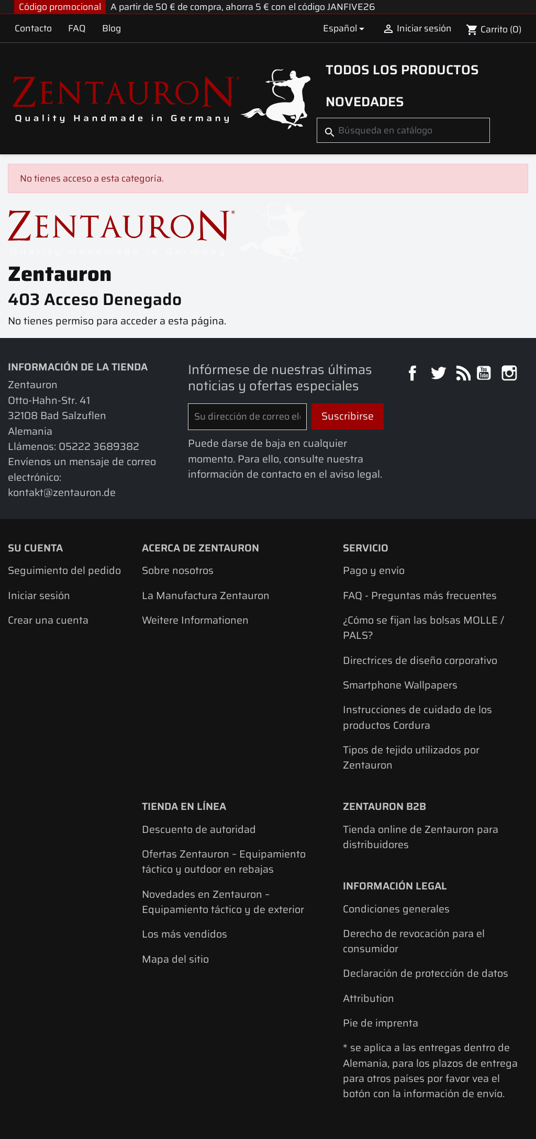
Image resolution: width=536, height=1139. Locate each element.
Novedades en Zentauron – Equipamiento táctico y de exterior (223, 902)
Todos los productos (402, 69)
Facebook (414, 374)
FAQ (77, 28)
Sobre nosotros (178, 570)
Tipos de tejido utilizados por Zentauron (411, 757)
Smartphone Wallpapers (400, 685)
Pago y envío (374, 570)
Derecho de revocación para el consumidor (414, 941)
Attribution (368, 998)
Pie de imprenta (380, 1023)
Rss (462, 374)
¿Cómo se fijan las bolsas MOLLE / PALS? (423, 628)
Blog (111, 28)
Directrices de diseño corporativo (420, 660)
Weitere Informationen (195, 620)
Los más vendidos (184, 934)
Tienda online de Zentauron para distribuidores (420, 837)
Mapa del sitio (175, 959)
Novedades (365, 101)
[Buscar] (403, 130)
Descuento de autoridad (199, 829)
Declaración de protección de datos (425, 973)
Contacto (33, 28)
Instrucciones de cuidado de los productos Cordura (417, 717)
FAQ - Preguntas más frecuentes (420, 596)
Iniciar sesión (39, 596)
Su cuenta (35, 548)
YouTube (485, 374)
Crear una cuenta (48, 620)
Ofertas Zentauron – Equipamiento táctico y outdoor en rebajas (224, 861)
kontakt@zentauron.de (62, 492)
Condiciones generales (396, 909)
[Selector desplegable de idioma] (345, 28)
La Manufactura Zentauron (206, 596)
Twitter (439, 374)
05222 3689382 (99, 446)
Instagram (510, 374)
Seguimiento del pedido (64, 570)
